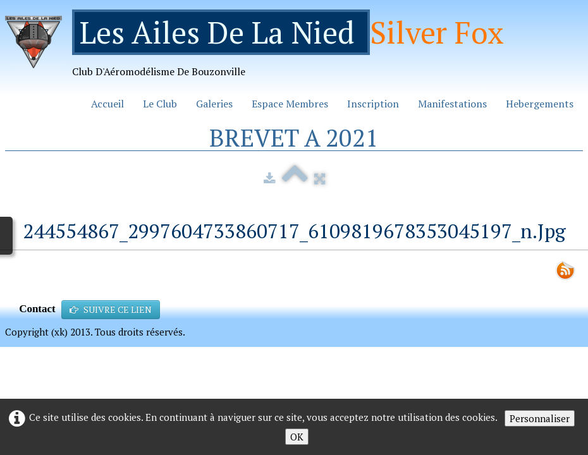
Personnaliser (540, 418)
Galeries (214, 104)
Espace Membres (290, 104)
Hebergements (539, 104)
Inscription (373, 104)
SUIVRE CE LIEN (111, 309)
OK (296, 436)
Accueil (107, 104)
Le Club (160, 104)
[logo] (259, 48)
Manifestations (452, 104)
